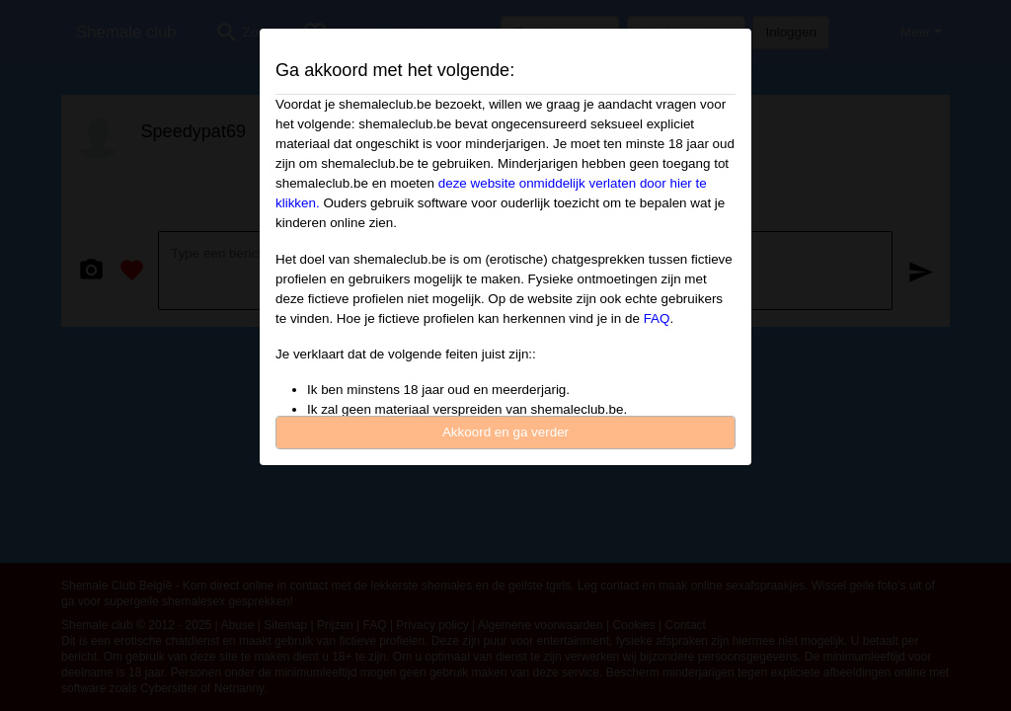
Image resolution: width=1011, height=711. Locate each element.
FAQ (657, 318)
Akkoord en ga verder (505, 432)
